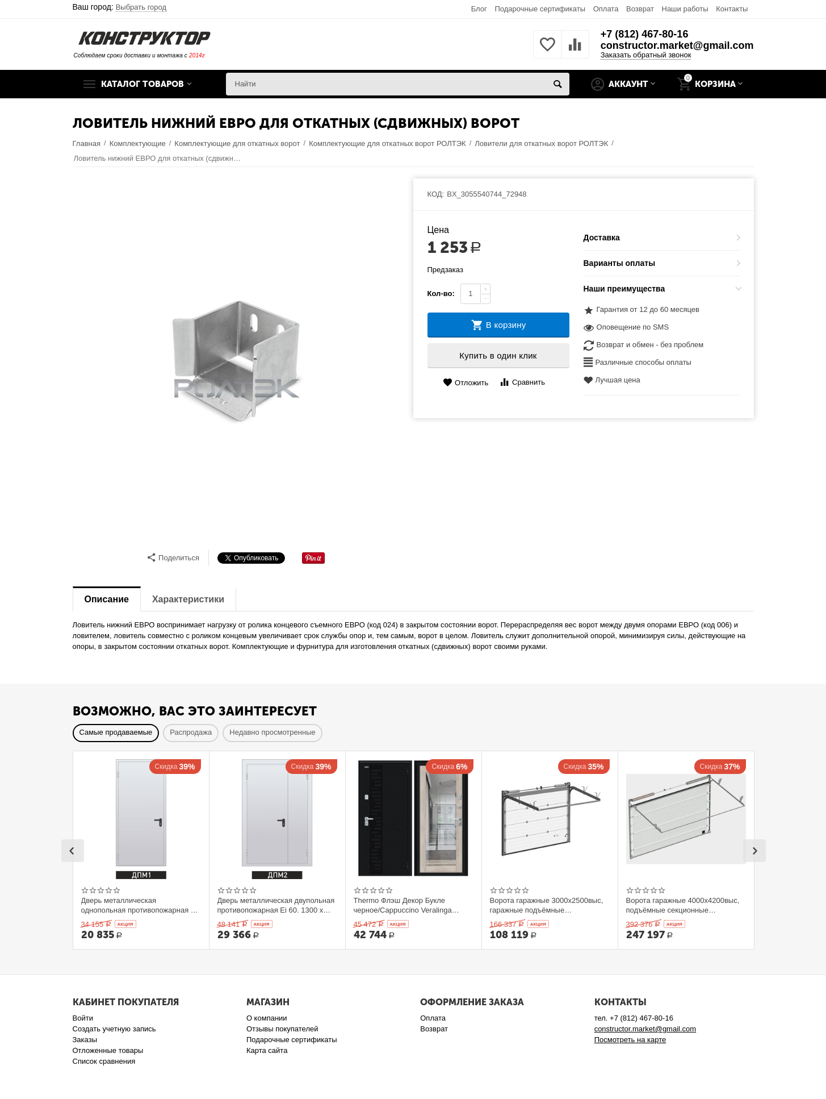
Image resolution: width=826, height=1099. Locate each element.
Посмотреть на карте (630, 1039)
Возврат (640, 9)
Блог (479, 9)
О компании (266, 1018)
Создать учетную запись (114, 1029)
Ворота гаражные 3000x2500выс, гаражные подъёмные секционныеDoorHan (546, 905)
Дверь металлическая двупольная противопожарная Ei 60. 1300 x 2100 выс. (276, 905)
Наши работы (684, 9)
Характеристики (188, 599)
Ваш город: (120, 6)
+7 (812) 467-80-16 (645, 34)
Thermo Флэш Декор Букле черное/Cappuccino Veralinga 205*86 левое (403, 905)
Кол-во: (441, 293)
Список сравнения (104, 1061)
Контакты (732, 9)
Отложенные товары (108, 1050)
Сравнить (522, 382)
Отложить (465, 383)
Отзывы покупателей (282, 1029)
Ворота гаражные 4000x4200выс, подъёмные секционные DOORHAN (683, 905)
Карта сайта (267, 1050)
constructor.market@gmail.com (677, 45)
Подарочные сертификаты (539, 9)
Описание (107, 599)
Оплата (606, 9)
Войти (83, 1018)
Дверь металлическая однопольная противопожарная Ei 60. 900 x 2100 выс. (139, 905)
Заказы (85, 1039)
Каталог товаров (142, 84)
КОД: (436, 194)
